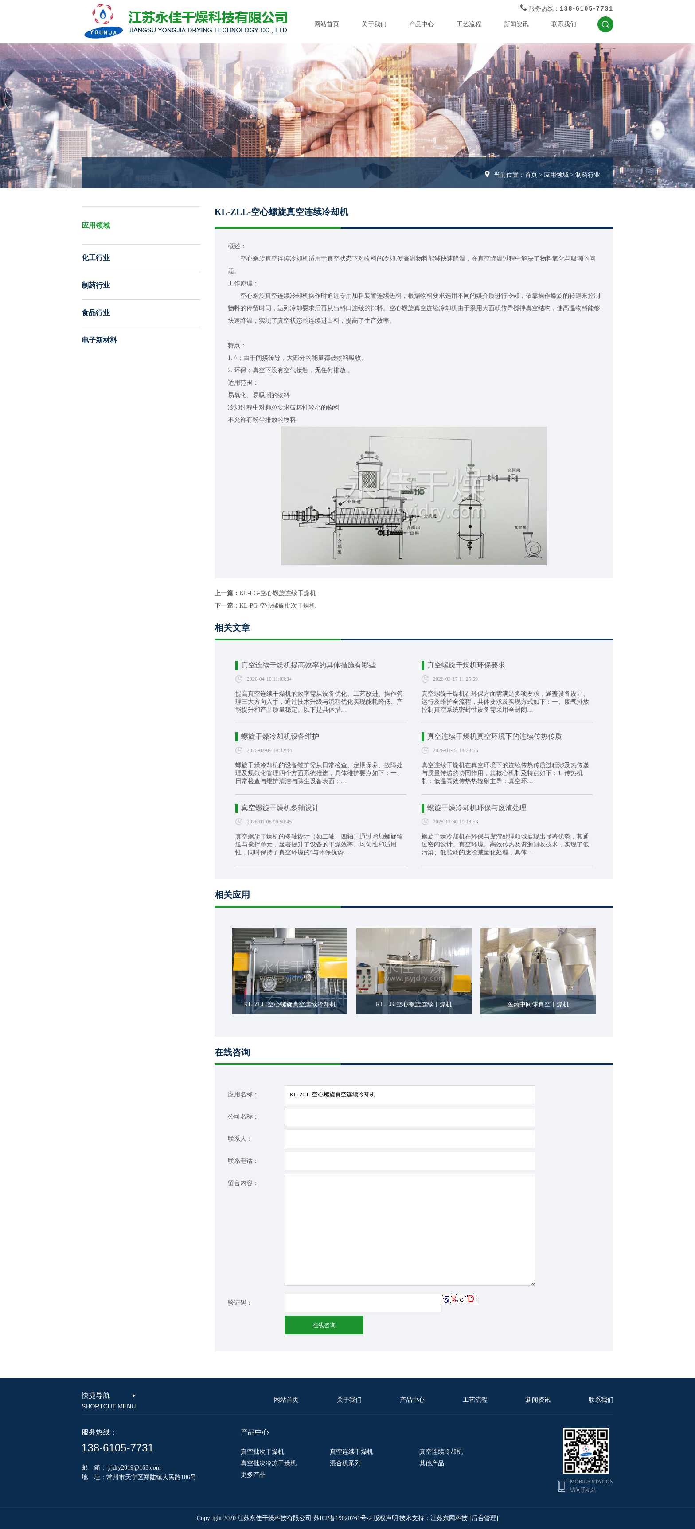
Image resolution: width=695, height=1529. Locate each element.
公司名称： (243, 1116)
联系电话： (243, 1161)
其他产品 (431, 1463)
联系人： (240, 1138)
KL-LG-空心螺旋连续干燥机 (277, 593)
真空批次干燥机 (262, 1451)
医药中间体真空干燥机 (538, 1004)
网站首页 (326, 24)
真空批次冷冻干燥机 (269, 1463)
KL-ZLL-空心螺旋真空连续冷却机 (290, 1004)
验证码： (240, 1302)
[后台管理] (483, 1518)
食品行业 (96, 312)
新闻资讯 (516, 24)
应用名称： (243, 1094)
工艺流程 (469, 24)
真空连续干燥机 (351, 1451)
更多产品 (253, 1474)
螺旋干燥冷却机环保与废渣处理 (477, 807)
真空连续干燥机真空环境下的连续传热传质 (494, 736)
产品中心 (421, 24)
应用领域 (556, 175)
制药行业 (587, 175)
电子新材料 (99, 340)
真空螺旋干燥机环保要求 (466, 665)
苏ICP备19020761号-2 (342, 1518)
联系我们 (563, 24)
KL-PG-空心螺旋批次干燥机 (277, 605)
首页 (531, 175)
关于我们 (374, 24)
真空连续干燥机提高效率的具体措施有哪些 (308, 665)
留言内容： (243, 1183)
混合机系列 (345, 1463)
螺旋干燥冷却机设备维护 (280, 736)
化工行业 (96, 257)
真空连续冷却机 (441, 1451)
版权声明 (385, 1518)
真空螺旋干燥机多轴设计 (280, 807)
